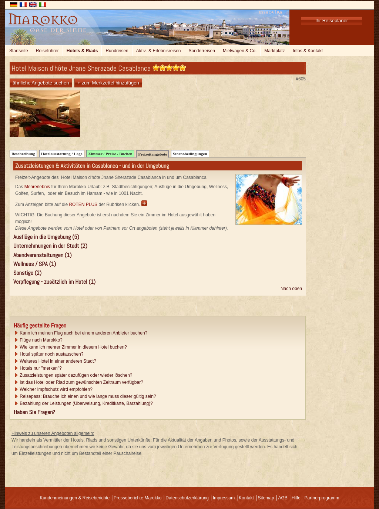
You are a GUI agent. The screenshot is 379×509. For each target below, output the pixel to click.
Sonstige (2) (27, 273)
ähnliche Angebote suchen (41, 83)
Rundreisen (116, 50)
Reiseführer (47, 50)
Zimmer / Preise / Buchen (110, 154)
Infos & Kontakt (308, 50)
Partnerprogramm (322, 497)
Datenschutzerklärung (187, 497)
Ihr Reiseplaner (331, 20)
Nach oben (291, 288)
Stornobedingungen (190, 154)
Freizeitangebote (152, 154)
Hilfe (296, 497)
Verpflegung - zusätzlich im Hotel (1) (54, 282)
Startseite (18, 50)
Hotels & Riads (82, 50)
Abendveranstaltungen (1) (42, 255)
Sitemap (266, 497)
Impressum (224, 497)
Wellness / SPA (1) (34, 264)
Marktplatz (274, 50)
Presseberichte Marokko (137, 497)
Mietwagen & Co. (239, 50)
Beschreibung (23, 154)
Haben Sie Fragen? (34, 412)
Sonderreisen (202, 50)
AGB (282, 497)
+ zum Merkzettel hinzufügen (108, 83)
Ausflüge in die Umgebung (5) (46, 237)
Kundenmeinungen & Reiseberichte (75, 497)
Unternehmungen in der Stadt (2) (50, 246)
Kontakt (246, 497)
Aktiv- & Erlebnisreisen (158, 50)
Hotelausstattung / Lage (62, 154)
